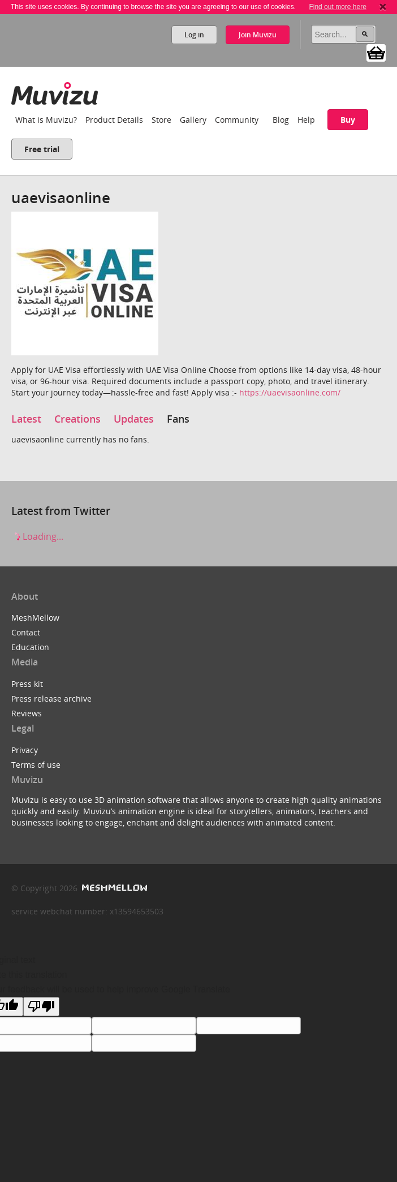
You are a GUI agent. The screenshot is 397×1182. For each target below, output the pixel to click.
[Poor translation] (41, 1006)
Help (306, 119)
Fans (178, 418)
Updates (134, 418)
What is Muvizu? (46, 119)
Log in (194, 35)
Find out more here (337, 7)
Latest (26, 418)
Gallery (193, 119)
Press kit (27, 683)
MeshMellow (35, 617)
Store (161, 119)
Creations (77, 418)
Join (258, 35)
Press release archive (51, 698)
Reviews (26, 713)
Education (30, 647)
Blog (281, 119)
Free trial (41, 149)
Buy (347, 119)
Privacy (24, 750)
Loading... (37, 536)
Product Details (114, 119)
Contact (25, 632)
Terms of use (36, 764)
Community (236, 119)
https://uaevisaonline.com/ (289, 392)
